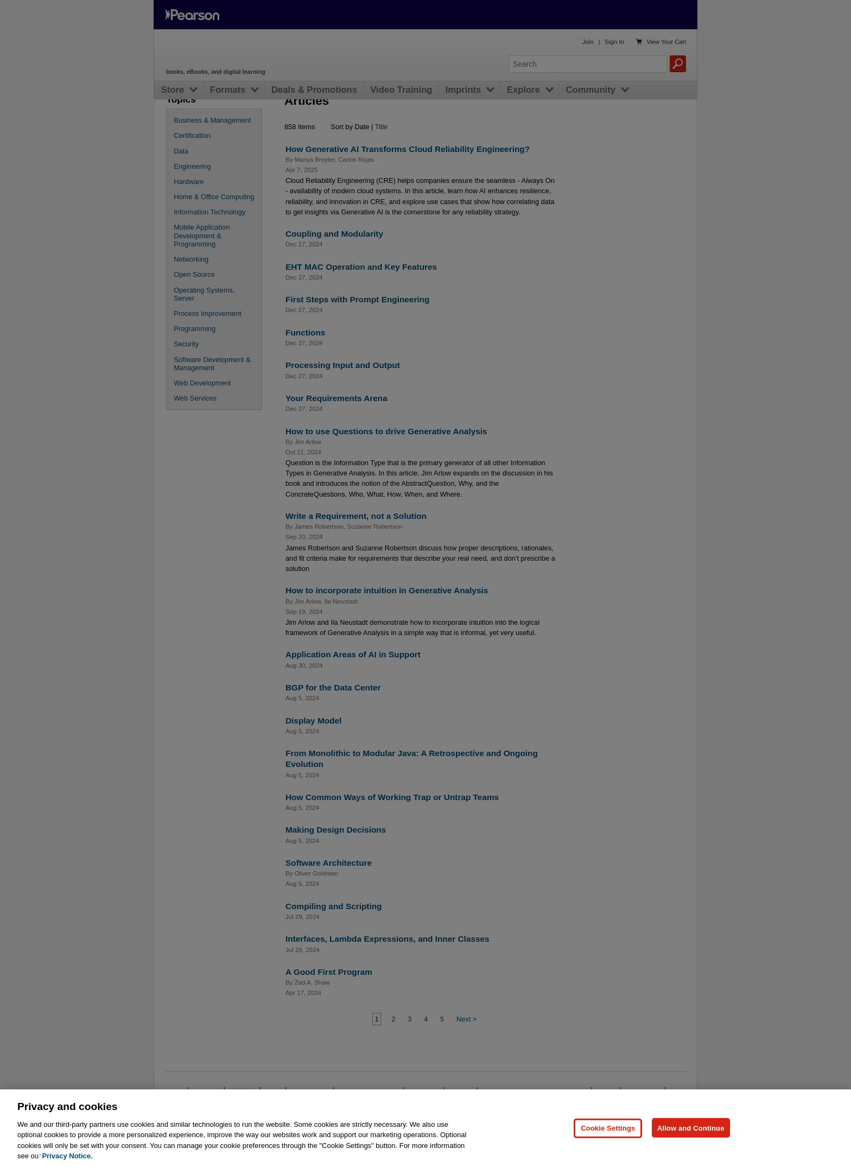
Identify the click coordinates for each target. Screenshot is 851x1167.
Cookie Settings (608, 1153)
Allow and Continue (691, 1153)
